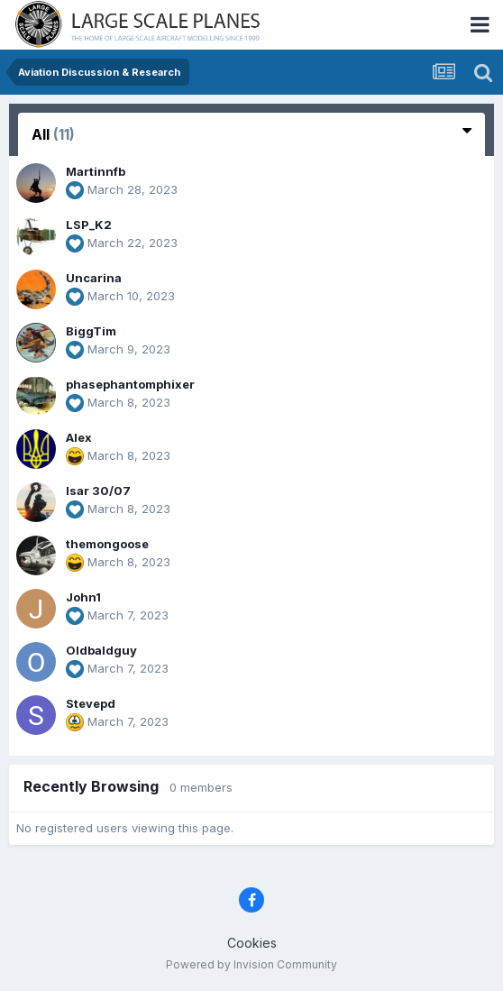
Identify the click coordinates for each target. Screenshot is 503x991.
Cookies (252, 942)
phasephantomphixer (130, 384)
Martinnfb (95, 171)
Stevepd (90, 703)
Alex (79, 437)
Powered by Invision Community (251, 964)
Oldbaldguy (101, 650)
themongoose (107, 544)
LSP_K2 (89, 224)
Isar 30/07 (98, 490)
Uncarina (94, 278)
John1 (83, 597)
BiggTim (91, 331)
